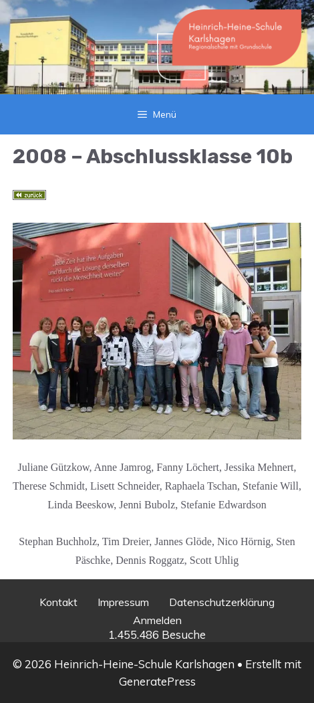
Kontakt (58, 602)
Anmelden (157, 620)
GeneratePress (157, 681)
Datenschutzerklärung (222, 602)
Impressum (123, 602)
